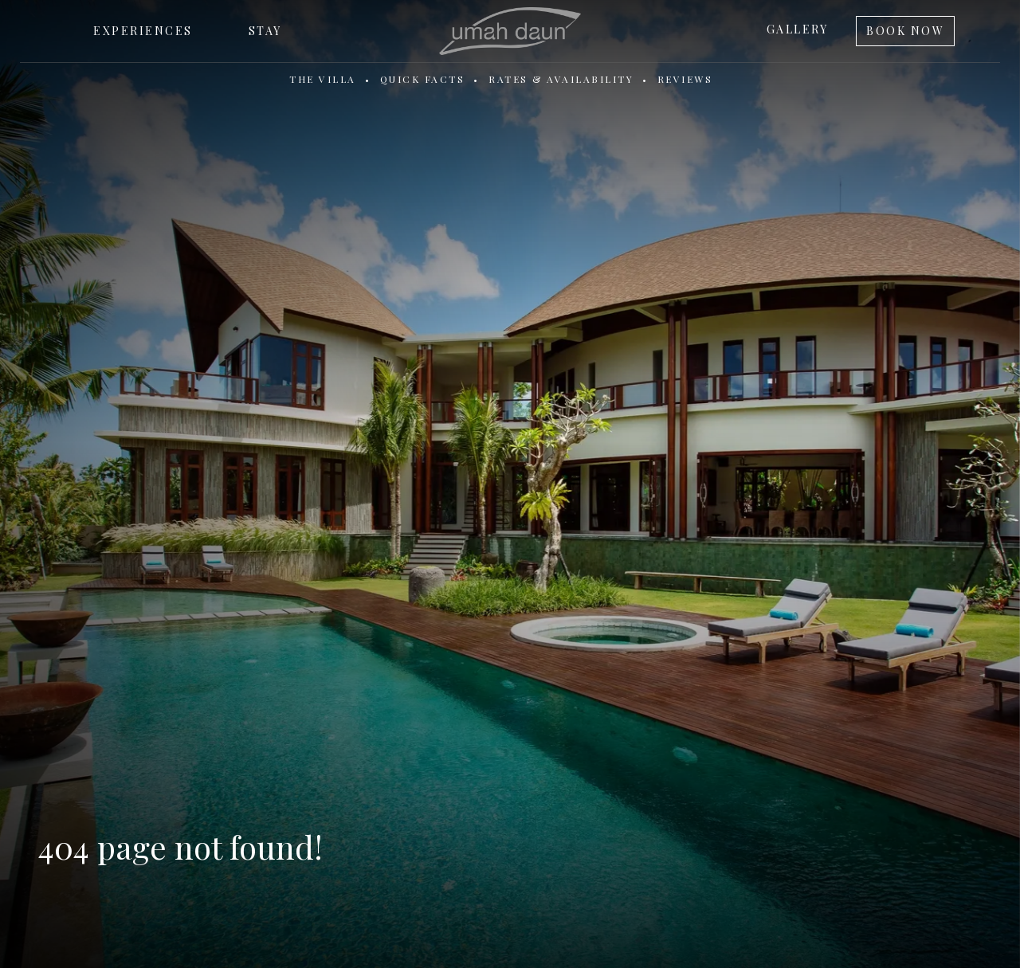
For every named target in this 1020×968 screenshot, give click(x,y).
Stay (265, 30)
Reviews (685, 79)
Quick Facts (422, 79)
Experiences (143, 30)
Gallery (798, 29)
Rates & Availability (561, 79)
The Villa (322, 79)
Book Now (905, 30)
